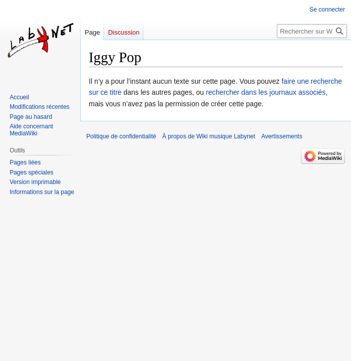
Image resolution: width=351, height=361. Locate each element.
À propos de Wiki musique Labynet (208, 136)
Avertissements (281, 136)
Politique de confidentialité (121, 136)
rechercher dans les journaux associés (265, 92)
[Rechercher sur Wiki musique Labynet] (312, 31)
